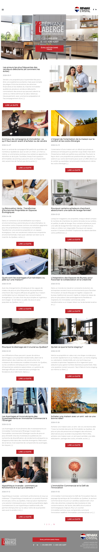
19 (54, 524)
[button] (2, 9)
